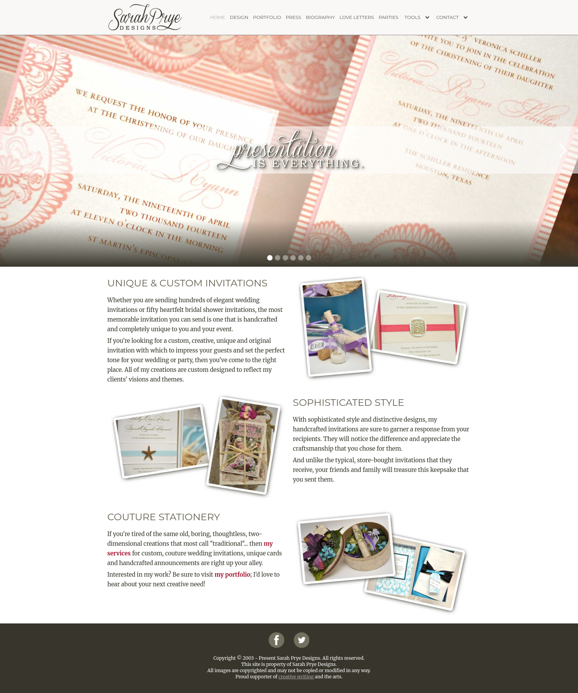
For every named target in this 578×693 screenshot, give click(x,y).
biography (320, 17)
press (293, 17)
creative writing (296, 676)
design (239, 17)
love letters (356, 17)
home (217, 17)
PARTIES (388, 17)
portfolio (267, 17)
